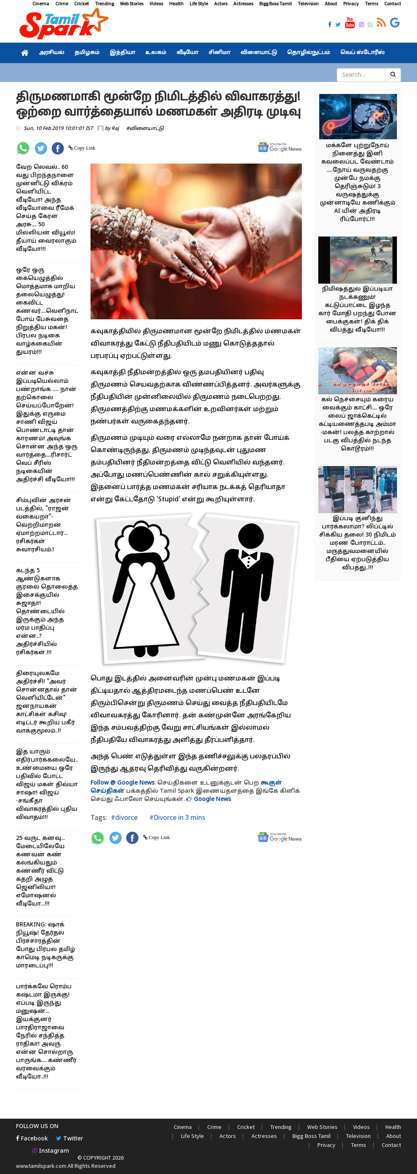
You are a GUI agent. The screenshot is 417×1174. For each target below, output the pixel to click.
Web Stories (131, 3)
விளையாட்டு (258, 53)
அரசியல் (51, 53)
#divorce (124, 817)
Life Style (199, 3)
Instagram (50, 1151)
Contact (392, 3)
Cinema (40, 3)
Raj (115, 129)
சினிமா (219, 53)
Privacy (351, 3)
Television (308, 3)
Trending (104, 3)
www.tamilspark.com (41, 1165)
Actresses (243, 3)
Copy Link (84, 148)
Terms (371, 3)
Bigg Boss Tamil (275, 3)
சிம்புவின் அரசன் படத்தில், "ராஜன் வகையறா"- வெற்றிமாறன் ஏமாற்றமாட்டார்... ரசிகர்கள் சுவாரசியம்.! (43, 525)
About (331, 3)
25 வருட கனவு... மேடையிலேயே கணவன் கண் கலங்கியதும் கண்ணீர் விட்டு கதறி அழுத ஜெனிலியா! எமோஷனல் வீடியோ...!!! (40, 871)
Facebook (32, 1138)
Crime (61, 3)
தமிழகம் (87, 53)
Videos (156, 3)
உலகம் (155, 53)
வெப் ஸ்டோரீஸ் (362, 53)
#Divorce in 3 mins (176, 817)
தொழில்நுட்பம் (308, 53)
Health (176, 3)
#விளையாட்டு (145, 129)
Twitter (69, 1138)
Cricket (81, 3)
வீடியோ (187, 53)
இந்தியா (122, 53)
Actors (220, 3)
